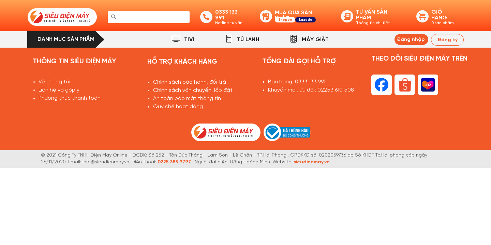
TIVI (189, 40)
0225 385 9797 (174, 162)
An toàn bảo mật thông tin (187, 98)
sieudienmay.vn (312, 162)
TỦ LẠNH (248, 40)
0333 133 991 (310, 82)
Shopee (285, 20)
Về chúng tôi (54, 82)
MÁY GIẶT (315, 40)
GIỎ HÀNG (439, 15)
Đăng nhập (411, 39)
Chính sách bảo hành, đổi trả (189, 82)
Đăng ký (447, 40)
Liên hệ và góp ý (59, 90)
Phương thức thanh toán (70, 98)
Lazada (305, 20)
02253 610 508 (335, 90)
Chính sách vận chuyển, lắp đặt (193, 90)
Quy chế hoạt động (178, 107)
